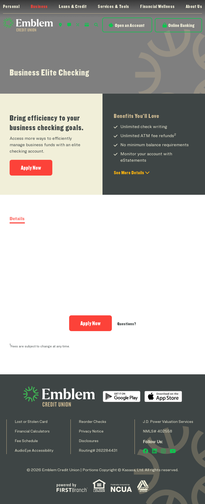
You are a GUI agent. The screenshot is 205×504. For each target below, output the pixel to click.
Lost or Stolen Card (31, 421)
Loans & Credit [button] (73, 6)
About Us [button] (194, 6)
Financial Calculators (32, 431)
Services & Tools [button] (113, 6)
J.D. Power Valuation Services (168, 421)
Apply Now (31, 167)
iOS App (163, 396)
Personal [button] (11, 6)
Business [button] (39, 6)
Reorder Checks (92, 421)
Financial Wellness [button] (157, 6)
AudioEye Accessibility (34, 450)
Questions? (126, 323)
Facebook (145, 451)
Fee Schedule (26, 440)
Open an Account (129, 25)
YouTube (173, 451)
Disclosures (88, 440)
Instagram (163, 451)
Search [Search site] (96, 25)
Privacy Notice (91, 431)
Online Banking (181, 25)
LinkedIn (154, 451)
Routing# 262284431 (98, 450)
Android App (121, 396)
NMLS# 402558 (157, 431)
